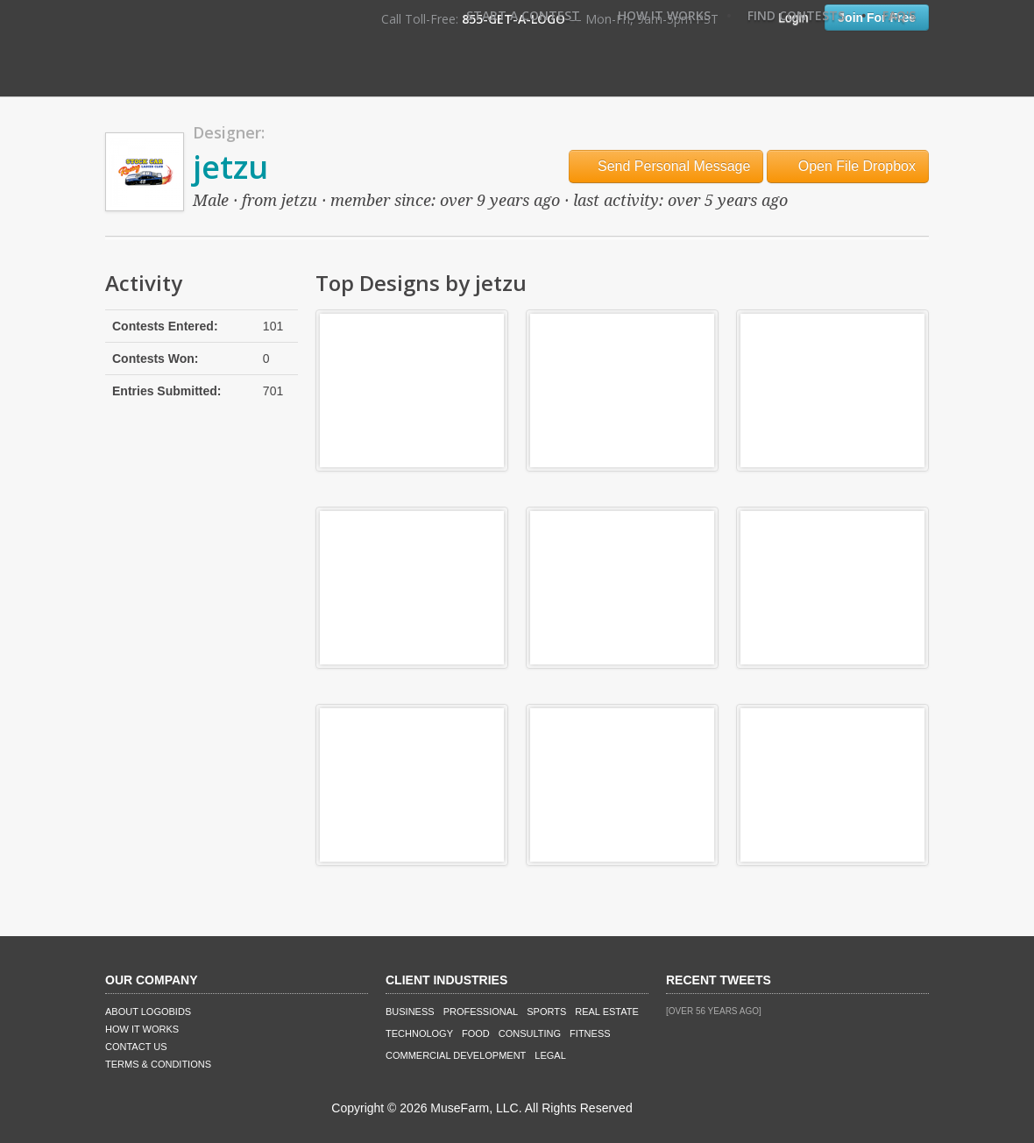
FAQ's (899, 15)
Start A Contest (523, 15)
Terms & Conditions (158, 1064)
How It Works (664, 15)
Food (476, 1033)
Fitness (590, 1033)
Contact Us (136, 1046)
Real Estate (607, 1011)
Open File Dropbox (848, 166)
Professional (481, 1011)
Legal (550, 1055)
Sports (546, 1011)
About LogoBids (148, 1011)
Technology (419, 1033)
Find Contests (796, 15)
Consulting (530, 1033)
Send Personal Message (666, 166)
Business (410, 1011)
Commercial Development (456, 1055)
